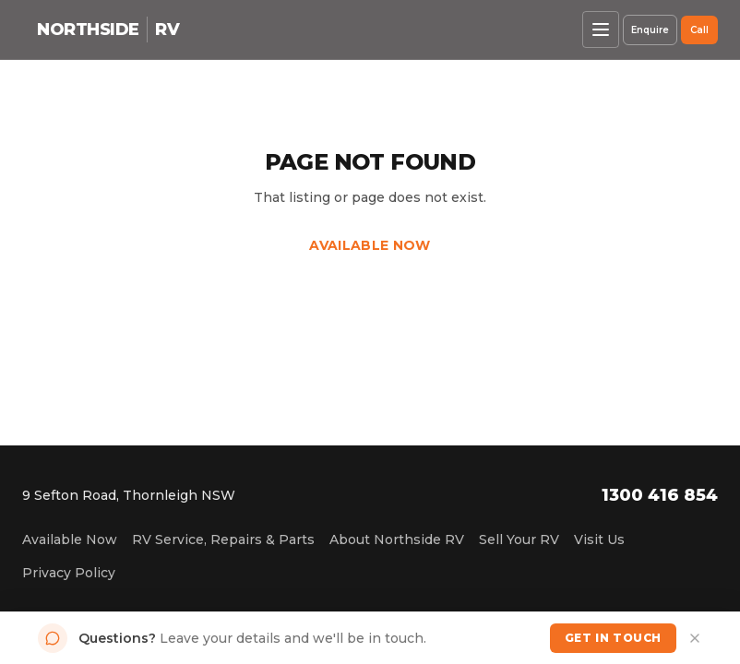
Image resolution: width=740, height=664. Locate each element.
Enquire (650, 30)
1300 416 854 (660, 495)
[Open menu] (600, 29)
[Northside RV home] (108, 29)
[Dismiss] (694, 638)
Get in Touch (613, 638)
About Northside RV (396, 539)
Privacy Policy (68, 572)
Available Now (370, 245)
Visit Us (599, 539)
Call (699, 30)
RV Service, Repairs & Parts (223, 539)
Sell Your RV (519, 539)
